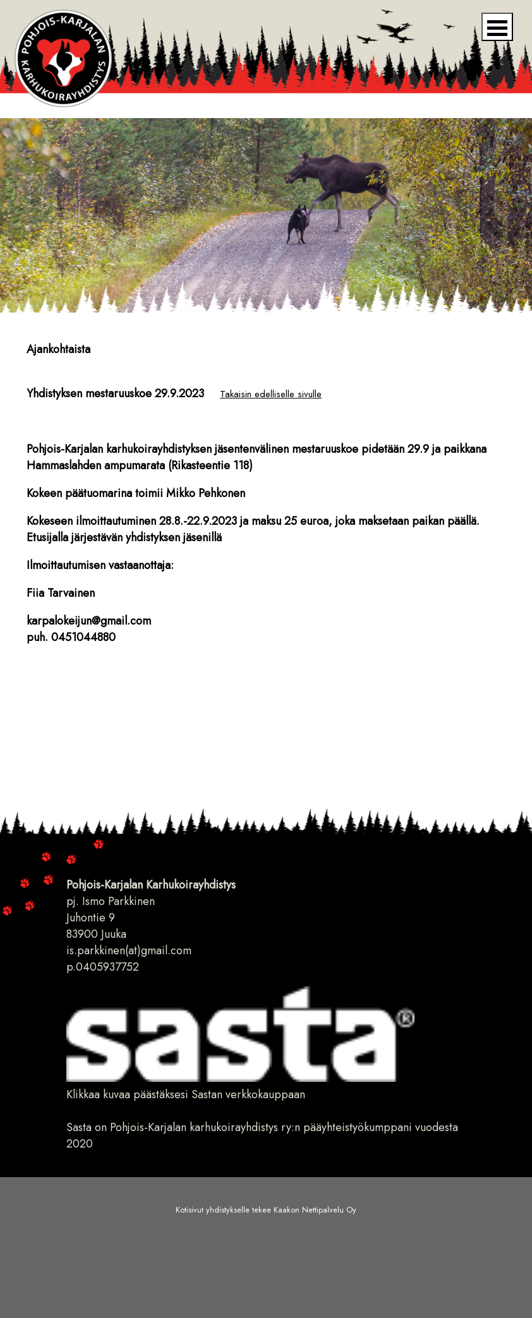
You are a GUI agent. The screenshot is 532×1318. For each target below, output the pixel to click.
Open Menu (497, 27)
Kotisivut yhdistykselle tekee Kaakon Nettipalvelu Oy (266, 1210)
